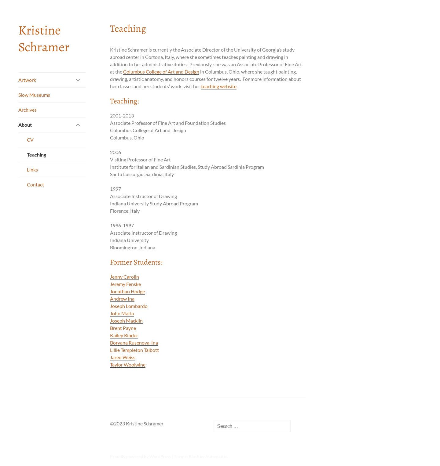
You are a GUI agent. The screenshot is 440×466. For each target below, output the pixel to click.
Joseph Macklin (126, 320)
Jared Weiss (122, 357)
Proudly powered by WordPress (140, 456)
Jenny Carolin (124, 277)
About (25, 125)
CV (30, 140)
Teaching (36, 154)
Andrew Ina (122, 299)
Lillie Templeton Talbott (134, 350)
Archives (27, 110)
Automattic (216, 456)
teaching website (219, 86)
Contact (35, 184)
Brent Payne (123, 328)
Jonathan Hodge (127, 291)
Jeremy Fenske (125, 284)
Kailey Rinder (124, 335)
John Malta (122, 313)
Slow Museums (34, 95)
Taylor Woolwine (127, 364)
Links (32, 169)
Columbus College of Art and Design (161, 71)
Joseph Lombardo (129, 306)
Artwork (27, 80)
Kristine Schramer (43, 38)
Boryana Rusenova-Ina (134, 342)
